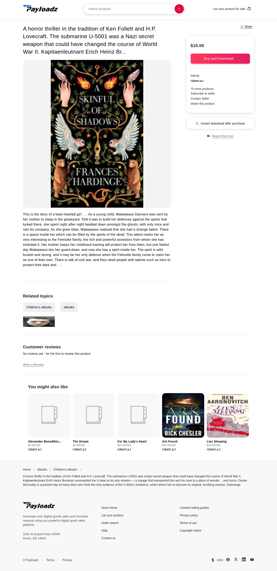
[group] (49, 422)
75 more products (202, 89)
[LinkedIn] (244, 559)
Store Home (109, 507)
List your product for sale (232, 9)
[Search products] (179, 9)
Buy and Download (220, 58)
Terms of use (188, 523)
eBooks (69, 307)
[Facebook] (228, 559)
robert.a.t (197, 81)
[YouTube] (252, 559)
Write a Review (33, 364)
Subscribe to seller (203, 93)
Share (246, 26)
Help (104, 530)
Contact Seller (200, 98)
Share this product (203, 103)
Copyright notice (190, 530)
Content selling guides (194, 507)
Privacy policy (189, 515)
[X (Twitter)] (236, 559)
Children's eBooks (39, 307)
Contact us (108, 538)
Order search (110, 523)
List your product (112, 515)
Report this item (220, 136)
